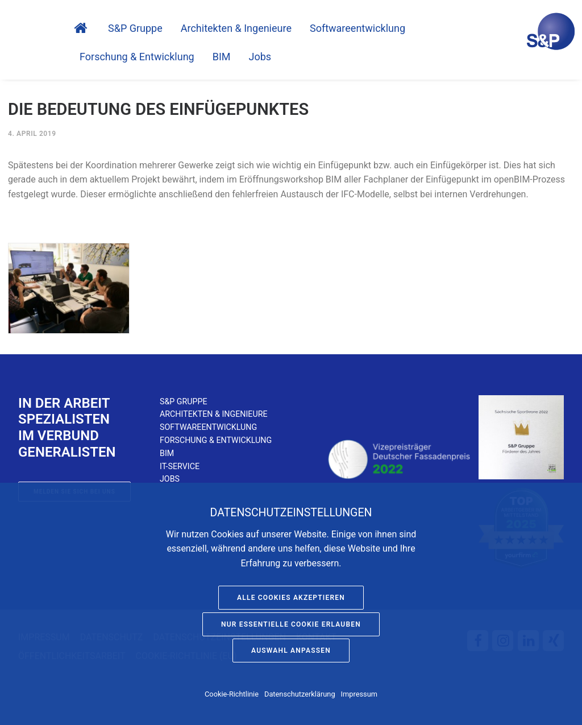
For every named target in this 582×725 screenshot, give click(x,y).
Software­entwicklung (357, 28)
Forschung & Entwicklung (137, 57)
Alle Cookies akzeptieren (291, 598)
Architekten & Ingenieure (236, 28)
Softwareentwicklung (208, 427)
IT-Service (179, 466)
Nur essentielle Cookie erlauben (291, 624)
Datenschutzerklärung (299, 694)
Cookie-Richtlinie (232, 694)
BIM (222, 57)
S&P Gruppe (135, 28)
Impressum (359, 694)
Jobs (260, 57)
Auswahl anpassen (291, 650)
